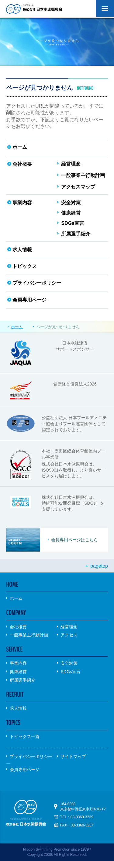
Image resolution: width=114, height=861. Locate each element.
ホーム (17, 327)
